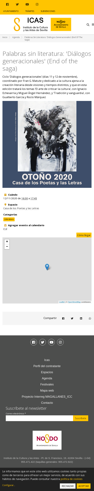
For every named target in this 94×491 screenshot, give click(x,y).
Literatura (9, 219)
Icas (47, 360)
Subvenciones (48, 11)
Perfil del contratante (47, 366)
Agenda (16, 37)
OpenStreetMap (74, 302)
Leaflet (62, 302)
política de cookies (71, 479)
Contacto (47, 402)
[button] (93, 24)
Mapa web (47, 390)
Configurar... (8, 485)
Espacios (47, 372)
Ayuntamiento (11, 11)
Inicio (4, 37)
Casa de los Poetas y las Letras (21, 208)
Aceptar (83, 486)
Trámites (29, 11)
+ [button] (7, 241)
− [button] (7, 246)
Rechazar (68, 486)
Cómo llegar (84, 235)
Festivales (47, 384)
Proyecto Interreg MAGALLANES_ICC (47, 396)
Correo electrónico (16, 413)
